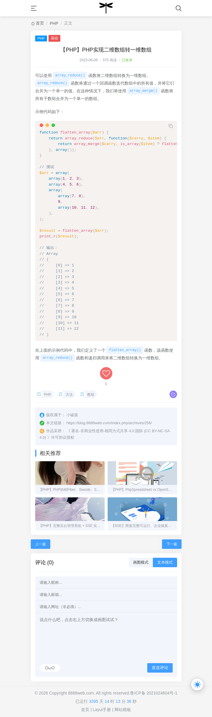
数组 (90, 395)
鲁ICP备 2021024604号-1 (153, 693)
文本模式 (165, 562)
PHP (54, 23)
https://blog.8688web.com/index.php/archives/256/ (109, 423)
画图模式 (140, 562)
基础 (54, 38)
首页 (40, 23)
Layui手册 (102, 709)
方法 (69, 395)
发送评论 (160, 667)
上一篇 (40, 544)
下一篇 (171, 544)
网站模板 (122, 709)
